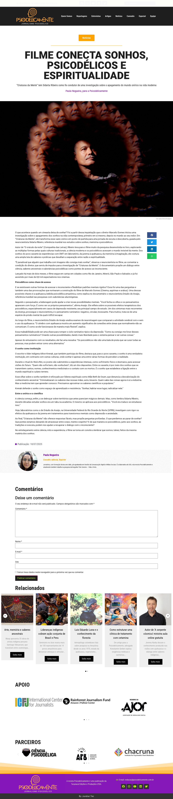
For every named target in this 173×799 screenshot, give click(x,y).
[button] (87, 38)
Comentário (21, 509)
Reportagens (82, 16)
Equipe (153, 16)
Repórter (62, 460)
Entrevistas (96, 16)
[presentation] (5, 616)
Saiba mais (19, 655)
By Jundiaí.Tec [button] (86, 796)
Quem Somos (66, 16)
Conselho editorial (50, 460)
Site (17, 562)
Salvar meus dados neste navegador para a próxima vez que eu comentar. (50, 572)
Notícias (119, 16)
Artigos (108, 16)
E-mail (18, 552)
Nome (18, 541)
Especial (142, 16)
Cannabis (130, 16)
